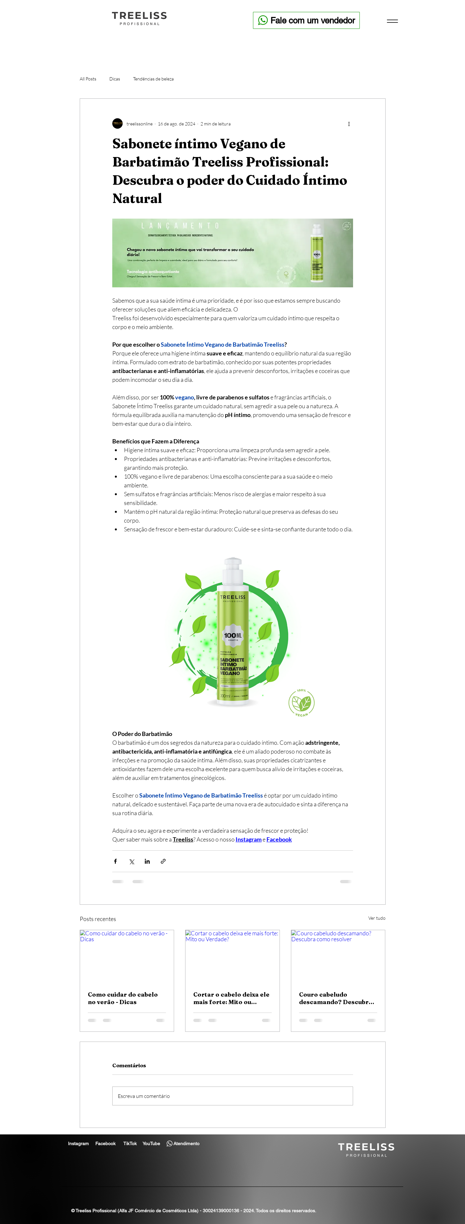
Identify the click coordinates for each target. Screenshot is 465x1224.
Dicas (114, 78)
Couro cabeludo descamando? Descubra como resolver (335, 998)
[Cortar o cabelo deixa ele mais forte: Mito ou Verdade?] (232, 956)
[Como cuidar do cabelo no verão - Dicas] (127, 956)
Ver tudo (377, 918)
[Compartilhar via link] (163, 861)
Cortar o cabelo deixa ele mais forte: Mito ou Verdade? (231, 998)
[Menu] (392, 21)
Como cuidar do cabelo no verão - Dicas (123, 998)
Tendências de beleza (153, 78)
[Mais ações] (349, 123)
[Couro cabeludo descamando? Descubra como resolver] (338, 956)
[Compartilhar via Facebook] (115, 861)
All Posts (88, 78)
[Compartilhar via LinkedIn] (147, 861)
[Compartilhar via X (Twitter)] (131, 861)
